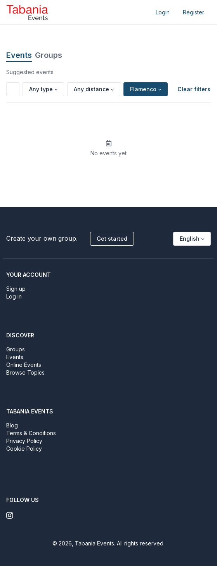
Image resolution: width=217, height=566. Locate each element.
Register (193, 12)
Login (163, 12)
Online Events (23, 364)
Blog (12, 425)
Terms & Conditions (31, 433)
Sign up (16, 288)
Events (19, 55)
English (190, 238)
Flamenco (143, 89)
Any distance (91, 89)
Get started (112, 238)
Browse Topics (25, 372)
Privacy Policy (24, 441)
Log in (14, 296)
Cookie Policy (24, 448)
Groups (48, 55)
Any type (41, 89)
